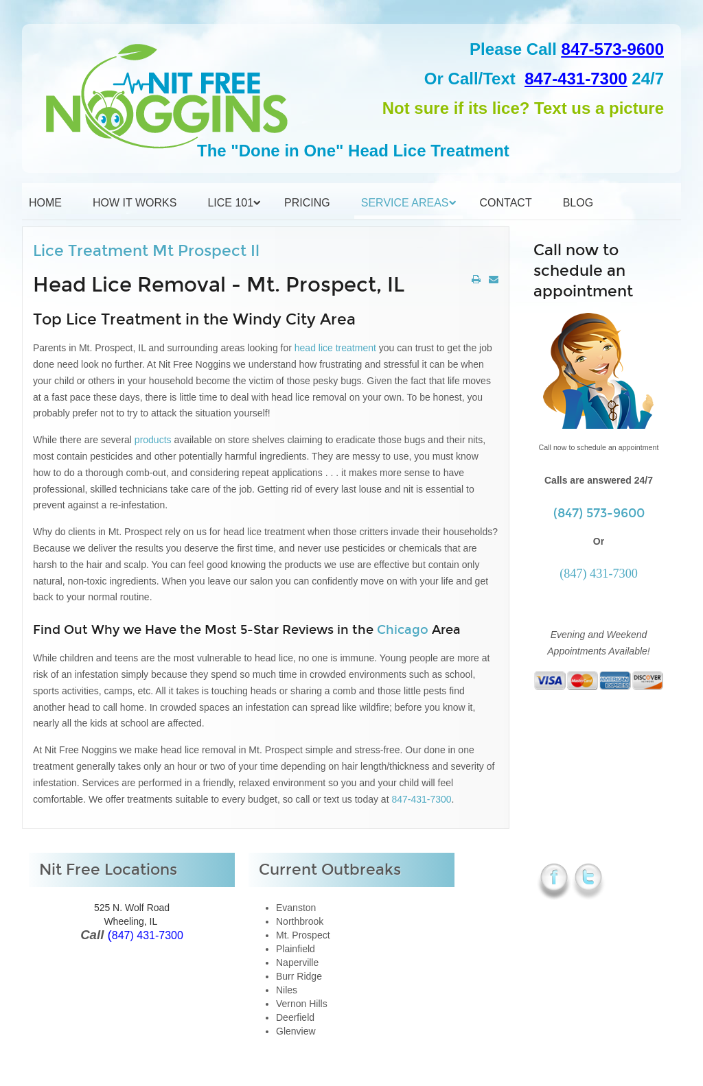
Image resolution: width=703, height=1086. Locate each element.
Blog (578, 203)
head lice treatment (335, 347)
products (153, 439)
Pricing (307, 203)
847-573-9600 (613, 49)
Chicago (402, 629)
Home (45, 203)
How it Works (134, 203)
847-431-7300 (576, 78)
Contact (506, 203)
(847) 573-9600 (599, 513)
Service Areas (405, 203)
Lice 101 (230, 203)
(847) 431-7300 (599, 573)
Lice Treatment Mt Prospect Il (146, 250)
